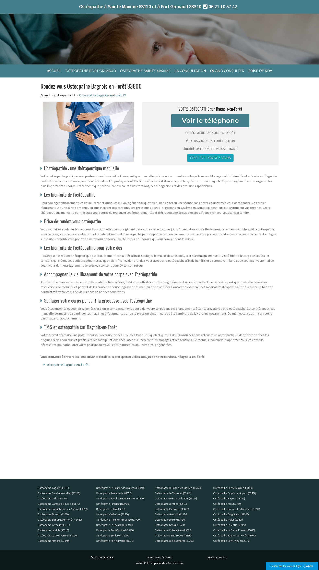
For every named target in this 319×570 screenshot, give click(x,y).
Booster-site (175, 563)
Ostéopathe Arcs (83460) (227, 504)
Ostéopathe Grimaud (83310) (53, 525)
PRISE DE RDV (260, 71)
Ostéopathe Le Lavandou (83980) (114, 525)
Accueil (45, 95)
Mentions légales (217, 557)
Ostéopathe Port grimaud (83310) (115, 541)
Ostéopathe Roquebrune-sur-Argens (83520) (62, 509)
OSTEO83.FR (106, 557)
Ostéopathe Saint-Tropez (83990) (173, 535)
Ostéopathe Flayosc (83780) (229, 498)
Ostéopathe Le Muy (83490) (170, 519)
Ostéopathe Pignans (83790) (53, 514)
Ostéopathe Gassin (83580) (170, 525)
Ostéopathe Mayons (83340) (53, 541)
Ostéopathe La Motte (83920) (229, 525)
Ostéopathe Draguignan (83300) (231, 514)
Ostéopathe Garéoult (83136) (171, 514)
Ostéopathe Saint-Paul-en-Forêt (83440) (59, 519)
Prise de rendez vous (210, 158)
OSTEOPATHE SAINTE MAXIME (145, 71)
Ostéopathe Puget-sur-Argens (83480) (234, 493)
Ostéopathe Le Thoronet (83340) (173, 493)
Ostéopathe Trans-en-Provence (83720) (118, 519)
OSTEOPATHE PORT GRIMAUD (91, 71)
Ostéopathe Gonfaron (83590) (113, 535)
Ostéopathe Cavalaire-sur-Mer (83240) (58, 493)
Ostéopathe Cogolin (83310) (53, 488)
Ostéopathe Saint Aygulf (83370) (231, 541)
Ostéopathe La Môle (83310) (53, 530)
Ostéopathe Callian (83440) (52, 498)
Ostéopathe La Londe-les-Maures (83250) (178, 488)
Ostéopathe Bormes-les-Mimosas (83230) (236, 509)
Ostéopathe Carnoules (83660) (172, 509)
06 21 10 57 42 (223, 6)
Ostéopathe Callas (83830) (111, 509)
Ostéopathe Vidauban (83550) (112, 514)
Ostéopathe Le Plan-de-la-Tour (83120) (176, 498)
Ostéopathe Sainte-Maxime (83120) (232, 488)
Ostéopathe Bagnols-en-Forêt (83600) (234, 535)
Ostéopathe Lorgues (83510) (171, 504)
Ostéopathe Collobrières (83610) (173, 530)
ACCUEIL (54, 71)
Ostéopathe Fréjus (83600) (228, 519)
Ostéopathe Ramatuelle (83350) (114, 493)
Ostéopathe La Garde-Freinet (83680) (234, 530)
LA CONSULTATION (190, 71)
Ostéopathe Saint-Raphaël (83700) (115, 530)
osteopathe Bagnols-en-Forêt (67, 365)
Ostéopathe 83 (64, 95)
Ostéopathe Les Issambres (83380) (174, 541)
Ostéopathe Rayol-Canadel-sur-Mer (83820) (120, 498)
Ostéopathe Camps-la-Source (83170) (58, 504)
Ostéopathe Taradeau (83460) (112, 504)
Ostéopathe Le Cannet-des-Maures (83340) (120, 488)
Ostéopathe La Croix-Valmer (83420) (57, 535)
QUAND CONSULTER (227, 71)
